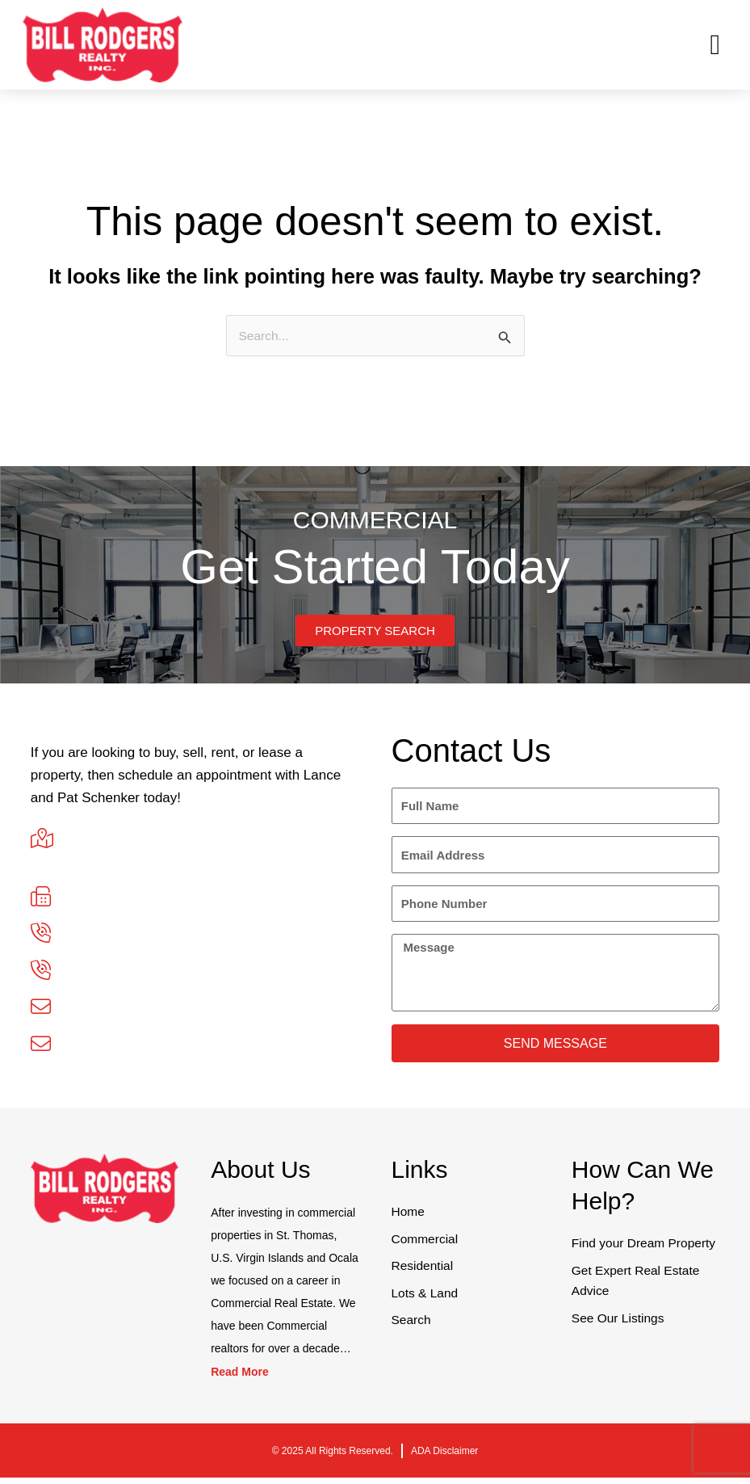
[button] (715, 44)
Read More (240, 1378)
